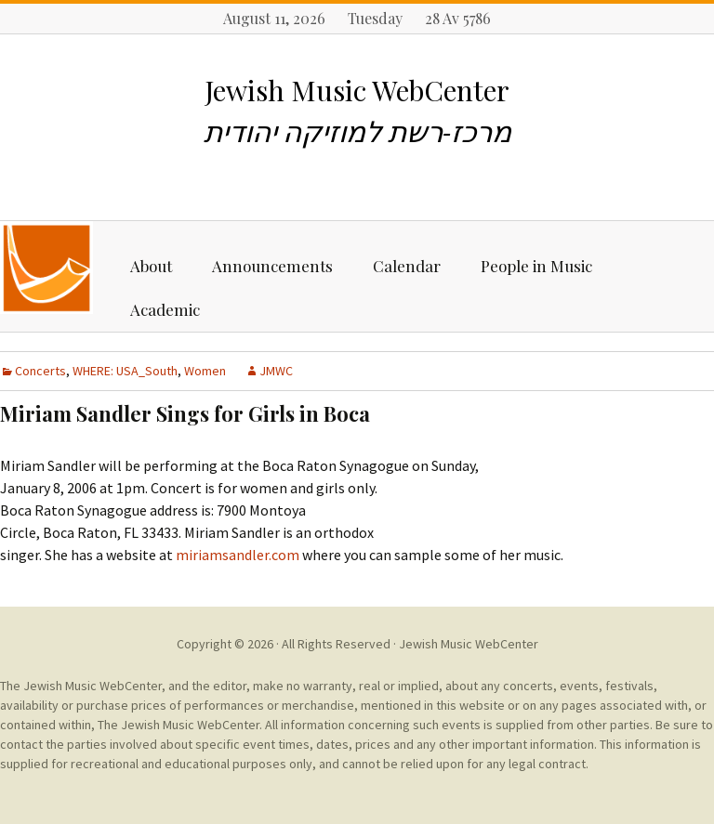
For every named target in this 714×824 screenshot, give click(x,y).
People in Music (536, 265)
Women (205, 370)
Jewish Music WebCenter (468, 643)
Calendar (407, 265)
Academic (165, 309)
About (151, 265)
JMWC (276, 370)
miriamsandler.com (237, 554)
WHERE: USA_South (125, 370)
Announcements (272, 265)
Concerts (40, 370)
